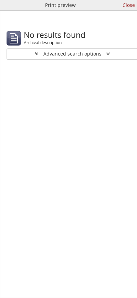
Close (129, 5)
